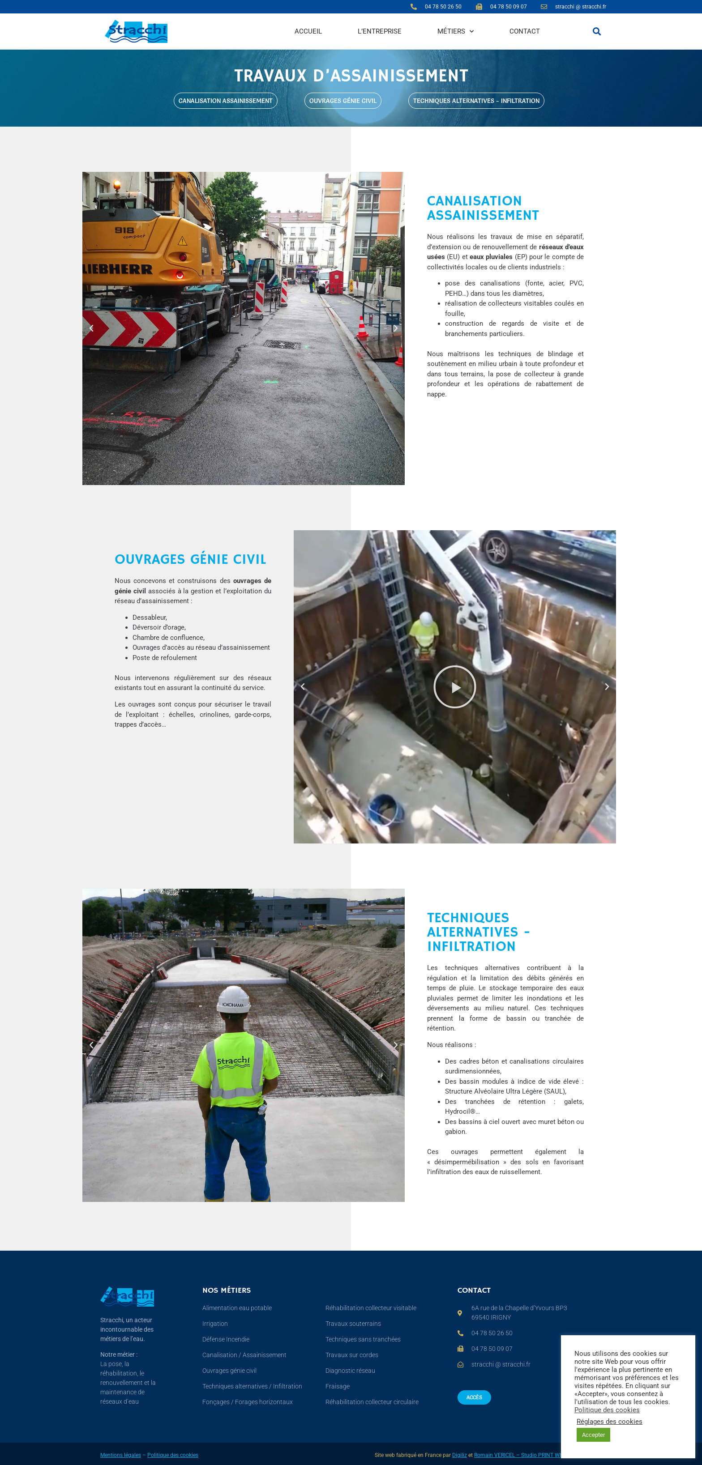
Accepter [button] (593, 1434)
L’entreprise (380, 31)
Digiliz (459, 1455)
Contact (524, 31)
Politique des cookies (172, 1455)
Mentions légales (120, 1455)
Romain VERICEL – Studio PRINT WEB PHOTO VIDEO (538, 1455)
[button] (597, 31)
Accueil (308, 31)
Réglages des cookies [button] (609, 1422)
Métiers (455, 31)
